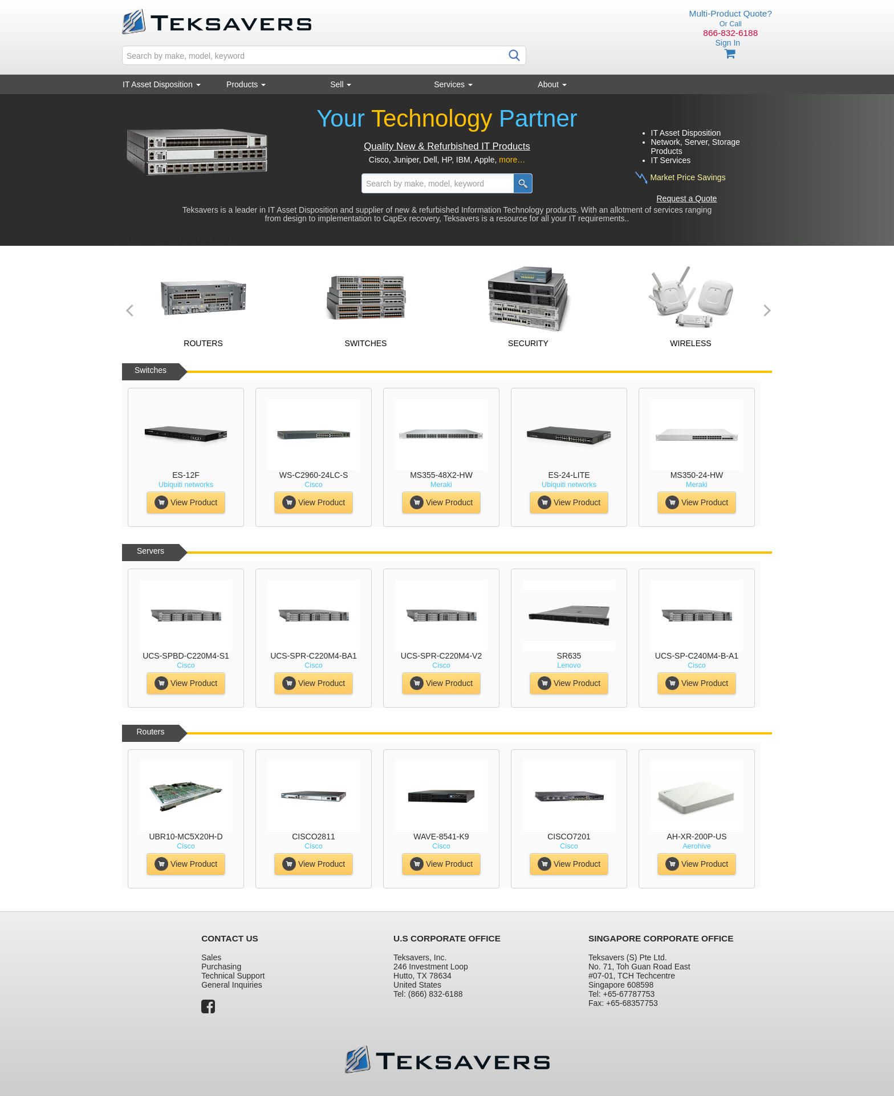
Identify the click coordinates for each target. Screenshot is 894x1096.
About (552, 84)
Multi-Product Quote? (730, 13)
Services (453, 84)
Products (246, 84)
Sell (340, 84)
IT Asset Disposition (162, 84)
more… (512, 159)
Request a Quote (687, 198)
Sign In (727, 42)
